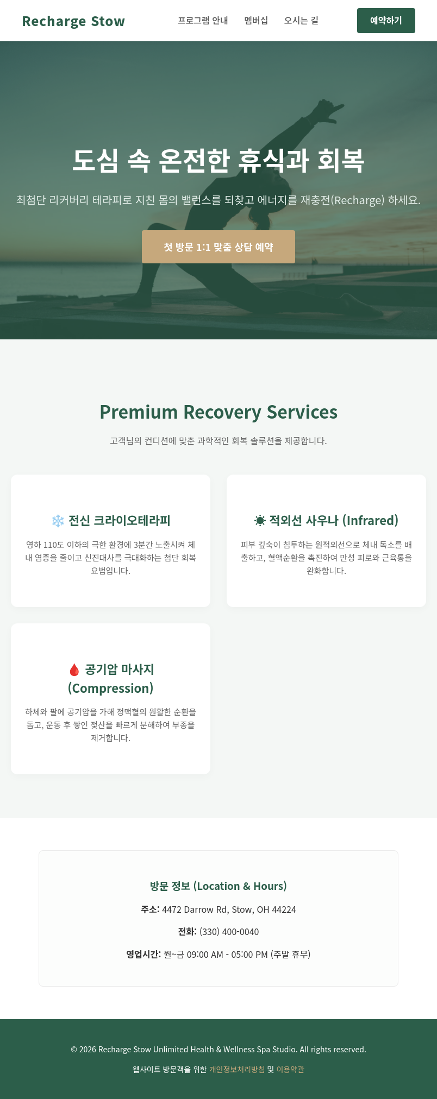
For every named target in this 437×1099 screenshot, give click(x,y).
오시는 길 (301, 20)
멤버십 (256, 20)
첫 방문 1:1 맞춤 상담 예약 (218, 246)
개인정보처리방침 (237, 1069)
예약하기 (386, 20)
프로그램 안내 (203, 20)
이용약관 (290, 1069)
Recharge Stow (74, 20)
